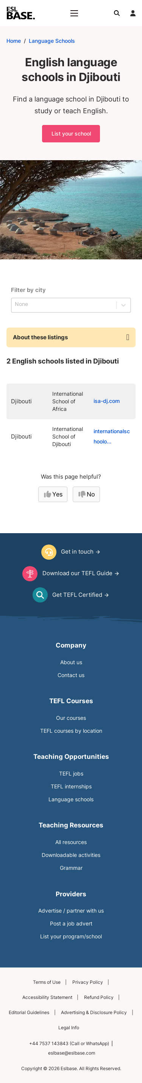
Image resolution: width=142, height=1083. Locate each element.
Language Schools (52, 41)
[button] (71, 337)
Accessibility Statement (47, 997)
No (86, 494)
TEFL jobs (71, 774)
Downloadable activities (71, 855)
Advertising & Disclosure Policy (94, 1012)
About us (71, 662)
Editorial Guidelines (29, 1012)
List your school (71, 133)
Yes (52, 494)
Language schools (71, 799)
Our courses (71, 718)
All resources (71, 842)
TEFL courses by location (71, 731)
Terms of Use (47, 982)
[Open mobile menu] (74, 13)
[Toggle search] (117, 13)
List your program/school (71, 936)
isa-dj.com (107, 401)
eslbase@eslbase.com (71, 1053)
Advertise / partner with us (71, 911)
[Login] (133, 13)
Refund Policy (99, 997)
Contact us (71, 675)
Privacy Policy (87, 982)
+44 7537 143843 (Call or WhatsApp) (69, 1043)
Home (13, 41)
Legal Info (68, 1027)
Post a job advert (71, 924)
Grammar (71, 868)
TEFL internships (71, 786)
